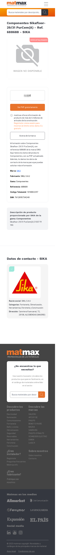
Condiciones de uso (26, 551)
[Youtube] (15, 532)
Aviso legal (11, 551)
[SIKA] (25, 282)
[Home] (17, 4)
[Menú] (46, 4)
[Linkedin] (9, 532)
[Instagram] (21, 532)
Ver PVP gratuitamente (28, 107)
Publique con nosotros (13, 481)
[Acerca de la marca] (27, 136)
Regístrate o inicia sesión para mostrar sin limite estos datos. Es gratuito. (28, 126)
